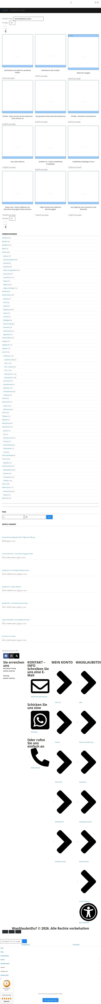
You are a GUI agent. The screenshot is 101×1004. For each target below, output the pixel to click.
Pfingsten (5, 426)
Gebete (5, 257)
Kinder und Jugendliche (10, 272)
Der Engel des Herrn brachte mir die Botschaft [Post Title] (83, 208)
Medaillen (6, 475)
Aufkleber (5, 238)
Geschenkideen (6, 343)
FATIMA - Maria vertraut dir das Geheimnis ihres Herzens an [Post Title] (17, 117)
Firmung (5, 453)
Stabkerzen (6, 396)
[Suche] (24, 959)
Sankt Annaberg (8, 329)
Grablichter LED (9, 367)
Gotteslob (6, 265)
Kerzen (4, 358)
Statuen (4, 498)
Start (2, 965)
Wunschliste (5, 1000)
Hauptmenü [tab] (25, 962)
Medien (3, 985)
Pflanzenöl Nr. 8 (9, 385)
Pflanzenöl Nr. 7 (9, 382)
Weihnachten (6, 501)
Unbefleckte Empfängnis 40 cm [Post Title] (83, 162)
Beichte (5, 442)
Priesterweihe (7, 460)
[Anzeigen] (12, 23)
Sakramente (5, 437)
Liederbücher (7, 280)
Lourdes (5, 321)
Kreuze (4, 407)
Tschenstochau (7, 336)
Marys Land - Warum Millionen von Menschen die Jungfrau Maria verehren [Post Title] (17, 208)
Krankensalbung (8, 457)
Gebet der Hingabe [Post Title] (83, 73)
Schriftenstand (6, 479)
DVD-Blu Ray (7, 419)
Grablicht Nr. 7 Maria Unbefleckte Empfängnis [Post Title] (50, 163)
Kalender (5, 355)
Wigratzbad (6, 340)
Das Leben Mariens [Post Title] (17, 162)
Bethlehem (5, 245)
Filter (49, 532)
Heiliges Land (7, 314)
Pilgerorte (6, 287)
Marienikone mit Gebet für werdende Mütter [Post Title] (17, 71)
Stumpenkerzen (8, 400)
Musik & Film (6, 411)
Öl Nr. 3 (6, 370)
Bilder (4, 249)
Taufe (5, 464)
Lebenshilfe (6, 276)
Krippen (5, 509)
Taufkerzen (6, 404)
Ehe (4, 445)
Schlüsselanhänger (7, 468)
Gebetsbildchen (8, 483)
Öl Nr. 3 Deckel (8, 374)
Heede (5, 310)
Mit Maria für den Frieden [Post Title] (50, 70)
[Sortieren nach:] (28, 19)
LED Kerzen (6, 389)
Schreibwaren (7, 491)
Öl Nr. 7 (6, 378)
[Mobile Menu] (71, 2)
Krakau (5, 317)
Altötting (5, 302)
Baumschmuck (7, 506)
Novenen (6, 487)
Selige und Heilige (8, 291)
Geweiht (4, 347)
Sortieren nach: (7, 19)
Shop (2, 969)
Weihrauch (5, 513)
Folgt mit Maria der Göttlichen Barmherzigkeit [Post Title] (50, 208)
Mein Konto (5, 996)
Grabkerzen (6, 362)
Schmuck (5, 471)
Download (5, 294)
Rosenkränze (6, 434)
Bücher (4, 253)
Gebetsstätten (6, 298)
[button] (1, 955)
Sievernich (6, 332)
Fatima (5, 306)
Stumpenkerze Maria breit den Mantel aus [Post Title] (50, 116)
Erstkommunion (8, 449)
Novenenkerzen (8, 393)
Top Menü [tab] (76, 962)
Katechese (6, 268)
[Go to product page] (50, 546)
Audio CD (6, 415)
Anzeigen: (5, 23)
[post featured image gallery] (17, 49)
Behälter (4, 242)
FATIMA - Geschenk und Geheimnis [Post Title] (83, 116)
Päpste (5, 283)
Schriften (6, 494)
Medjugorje (6, 325)
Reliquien (5, 430)
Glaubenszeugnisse (9, 261)
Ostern (4, 422)
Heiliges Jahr (6, 351)
